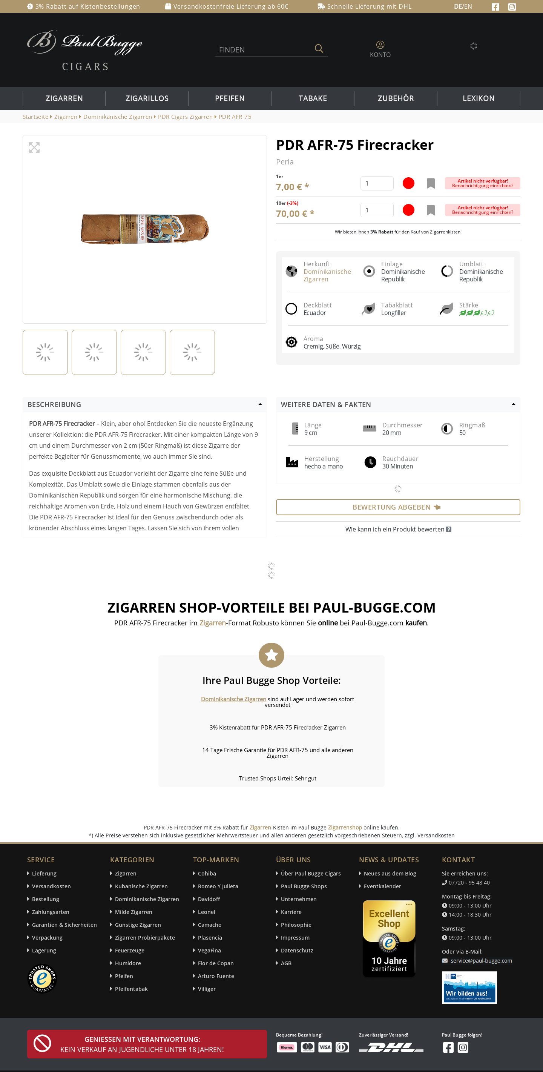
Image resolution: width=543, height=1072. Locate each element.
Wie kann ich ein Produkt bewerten (398, 529)
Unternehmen (299, 899)
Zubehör (396, 98)
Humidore (128, 963)
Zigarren (64, 98)
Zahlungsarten (50, 911)
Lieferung (44, 873)
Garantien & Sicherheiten (64, 924)
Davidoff (209, 899)
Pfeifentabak (131, 988)
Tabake (313, 98)
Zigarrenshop (345, 827)
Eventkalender (382, 886)
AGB (286, 963)
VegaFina (209, 950)
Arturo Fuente (216, 976)
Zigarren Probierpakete (145, 937)
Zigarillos (147, 98)
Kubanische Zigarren (141, 886)
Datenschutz (297, 950)
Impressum (295, 937)
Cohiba (207, 873)
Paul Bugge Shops (304, 886)
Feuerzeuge (129, 950)
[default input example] (377, 183)
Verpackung (47, 937)
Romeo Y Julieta (218, 886)
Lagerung (44, 950)
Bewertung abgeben (396, 506)
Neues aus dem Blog (390, 873)
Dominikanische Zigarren (327, 275)
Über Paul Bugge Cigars (311, 873)
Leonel (206, 911)
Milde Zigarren (133, 911)
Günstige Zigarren (138, 924)
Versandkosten (51, 886)
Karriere (291, 911)
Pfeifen (230, 98)
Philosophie (296, 924)
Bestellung (45, 899)
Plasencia (210, 937)
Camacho (210, 924)
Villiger (207, 988)
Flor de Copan (216, 963)
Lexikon (479, 98)
